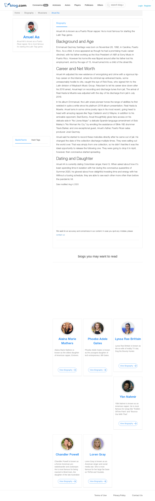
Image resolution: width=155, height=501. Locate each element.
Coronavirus (40, 5)
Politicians (89, 5)
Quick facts (21, 140)
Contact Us (137, 496)
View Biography (65, 370)
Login (140, 6)
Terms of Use (100, 496)
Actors (67, 5)
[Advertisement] (31, 96)
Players (77, 5)
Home (17, 13)
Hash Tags (35, 140)
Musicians (42, 13)
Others (100, 5)
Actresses (57, 5)
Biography (28, 13)
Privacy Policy (119, 496)
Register (147, 6)
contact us (60, 235)
